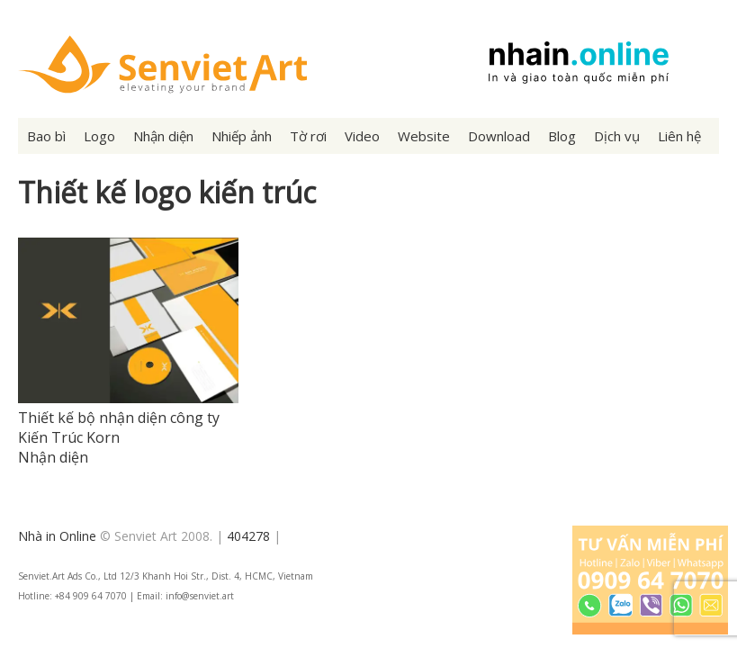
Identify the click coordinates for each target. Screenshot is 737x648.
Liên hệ (679, 136)
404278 (248, 535)
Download (499, 136)
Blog (562, 136)
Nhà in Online (57, 535)
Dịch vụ (617, 136)
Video (362, 136)
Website (424, 136)
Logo (99, 136)
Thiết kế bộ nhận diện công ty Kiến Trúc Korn (119, 427)
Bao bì (46, 136)
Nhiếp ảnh (241, 136)
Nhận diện (163, 136)
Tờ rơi (308, 136)
